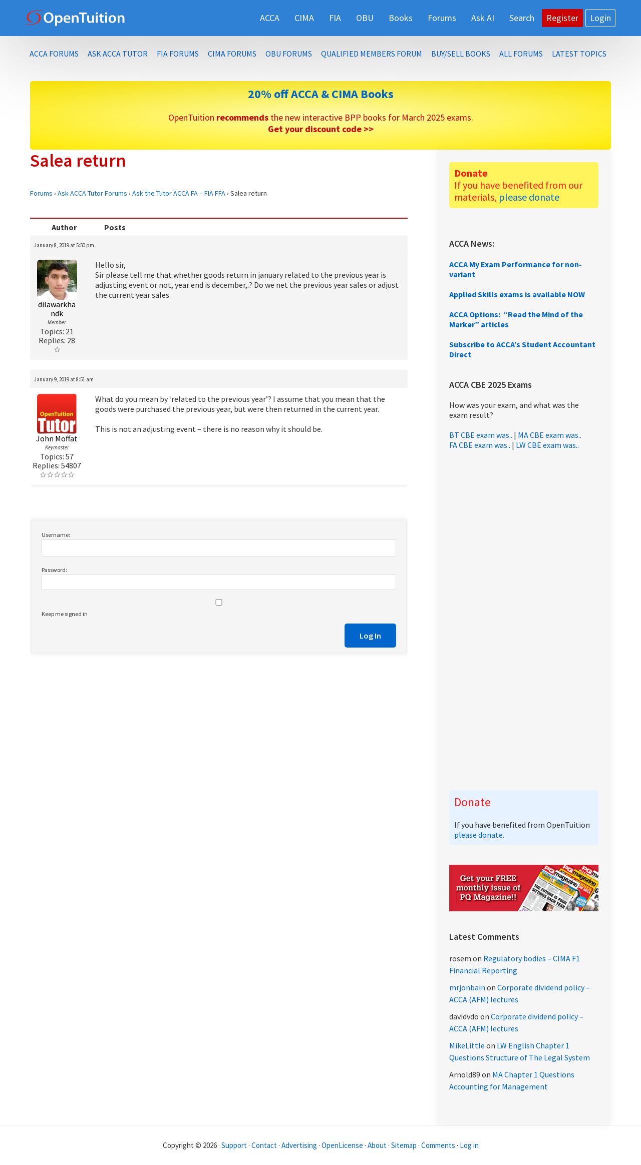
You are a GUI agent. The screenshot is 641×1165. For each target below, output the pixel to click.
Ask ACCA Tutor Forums (92, 193)
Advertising (299, 1145)
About (377, 1145)
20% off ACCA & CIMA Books (321, 94)
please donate (529, 197)
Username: (56, 534)
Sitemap (404, 1145)
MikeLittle (467, 1045)
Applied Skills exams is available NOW (517, 294)
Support (234, 1145)
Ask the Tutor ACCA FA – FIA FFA (178, 193)
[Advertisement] (523, 620)
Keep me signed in (65, 614)
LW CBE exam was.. (547, 445)
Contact (264, 1145)
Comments (439, 1145)
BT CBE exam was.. (480, 435)
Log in (469, 1145)
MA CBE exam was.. (549, 435)
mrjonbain (467, 987)
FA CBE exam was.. (479, 445)
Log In (370, 636)
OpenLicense (343, 1145)
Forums (41, 193)
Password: (54, 569)
